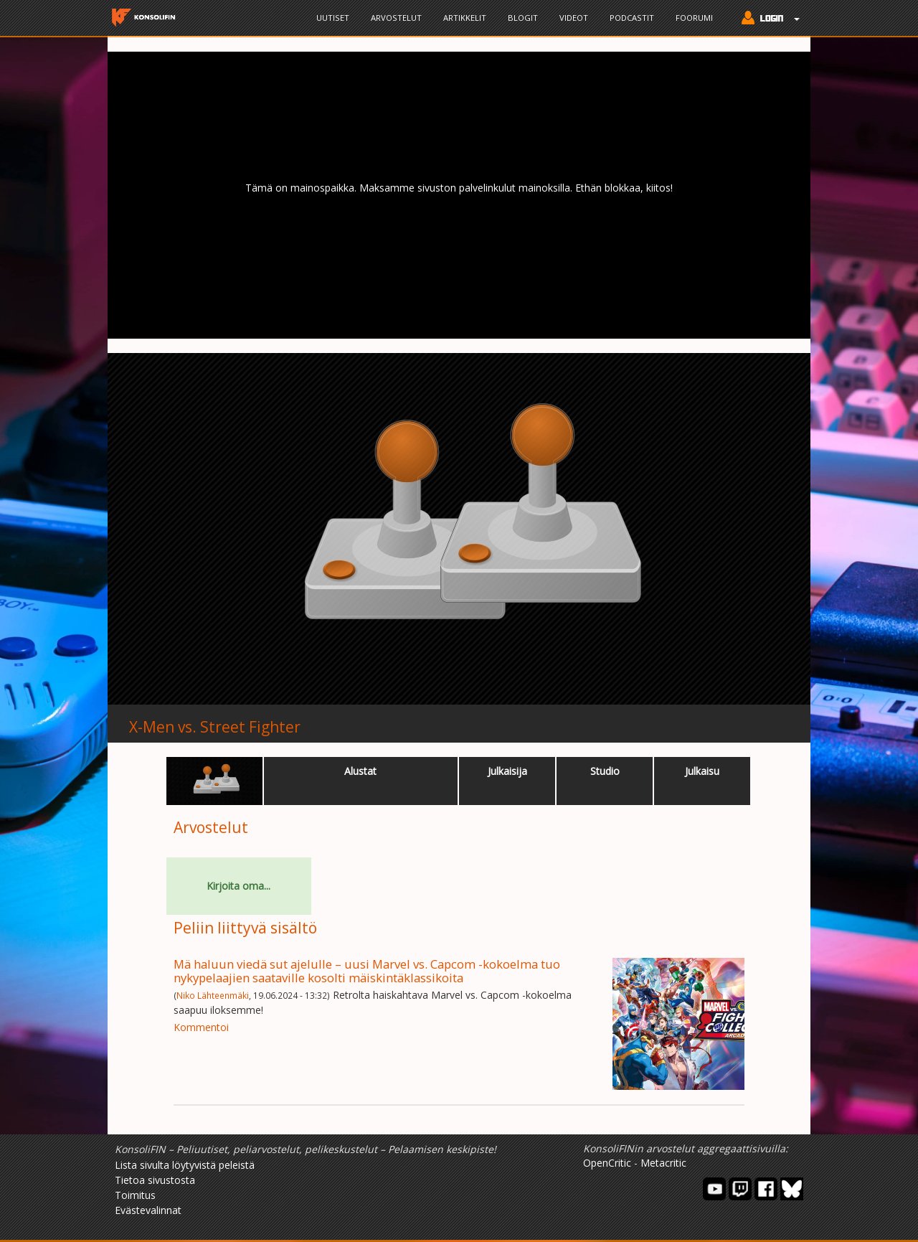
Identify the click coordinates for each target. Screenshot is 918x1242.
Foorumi (694, 17)
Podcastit (632, 17)
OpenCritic (607, 1163)
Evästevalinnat (148, 1210)
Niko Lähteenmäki (212, 995)
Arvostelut (396, 17)
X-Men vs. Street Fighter (215, 727)
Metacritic (663, 1163)
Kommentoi (201, 1027)
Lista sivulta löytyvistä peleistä (185, 1165)
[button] (767, 19)
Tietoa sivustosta (155, 1180)
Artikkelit (464, 17)
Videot (573, 17)
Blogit (523, 17)
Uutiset (332, 17)
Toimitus (135, 1195)
